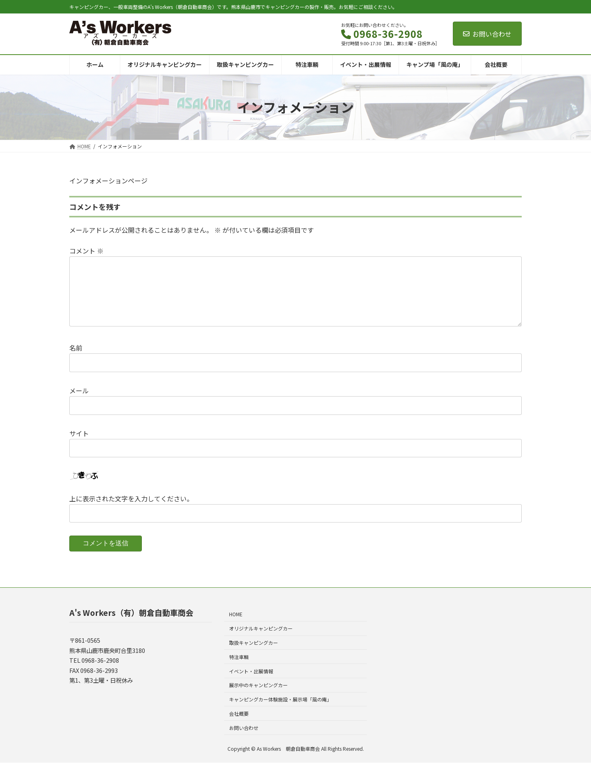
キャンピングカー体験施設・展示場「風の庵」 (280, 699)
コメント (86, 251)
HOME (236, 614)
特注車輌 (239, 656)
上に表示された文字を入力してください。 (131, 498)
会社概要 (239, 713)
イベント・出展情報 (251, 671)
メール (79, 390)
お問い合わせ (487, 34)
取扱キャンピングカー (253, 642)
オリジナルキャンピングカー (261, 628)
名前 (75, 348)
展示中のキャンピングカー (258, 684)
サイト (79, 433)
